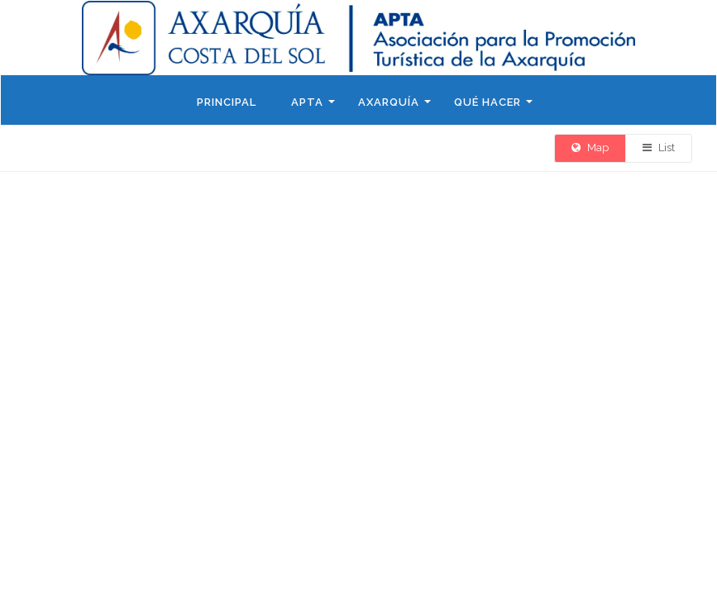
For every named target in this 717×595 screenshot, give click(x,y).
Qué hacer (487, 102)
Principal (226, 102)
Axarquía (388, 102)
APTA (307, 102)
